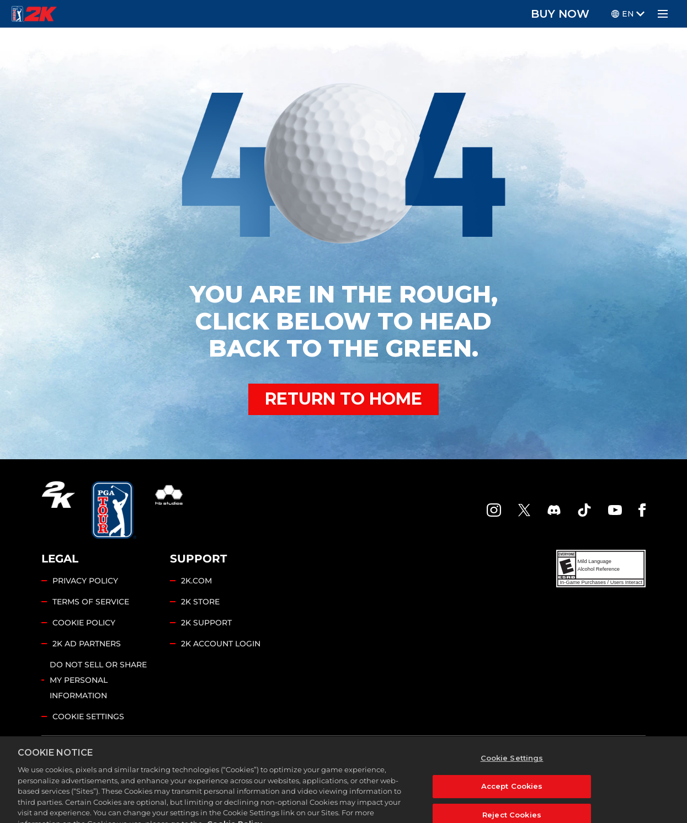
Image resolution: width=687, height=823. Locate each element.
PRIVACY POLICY (85, 581)
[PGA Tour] (114, 510)
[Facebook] (642, 510)
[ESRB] (601, 568)
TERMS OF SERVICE (90, 602)
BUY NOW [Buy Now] (560, 13)
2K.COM (196, 581)
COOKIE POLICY (83, 623)
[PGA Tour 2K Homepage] (34, 14)
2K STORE (200, 602)
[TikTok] (584, 510)
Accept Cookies (512, 803)
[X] (524, 510)
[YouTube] (615, 510)
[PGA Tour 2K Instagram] (494, 510)
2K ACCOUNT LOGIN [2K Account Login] (220, 644)
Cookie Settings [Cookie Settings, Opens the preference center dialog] (512, 775)
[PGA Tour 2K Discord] (554, 510)
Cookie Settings (88, 716)
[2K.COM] (58, 510)
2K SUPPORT (206, 623)
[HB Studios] (169, 510)
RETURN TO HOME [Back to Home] (343, 399)
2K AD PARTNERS (86, 644)
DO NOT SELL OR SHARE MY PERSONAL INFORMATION (98, 680)
